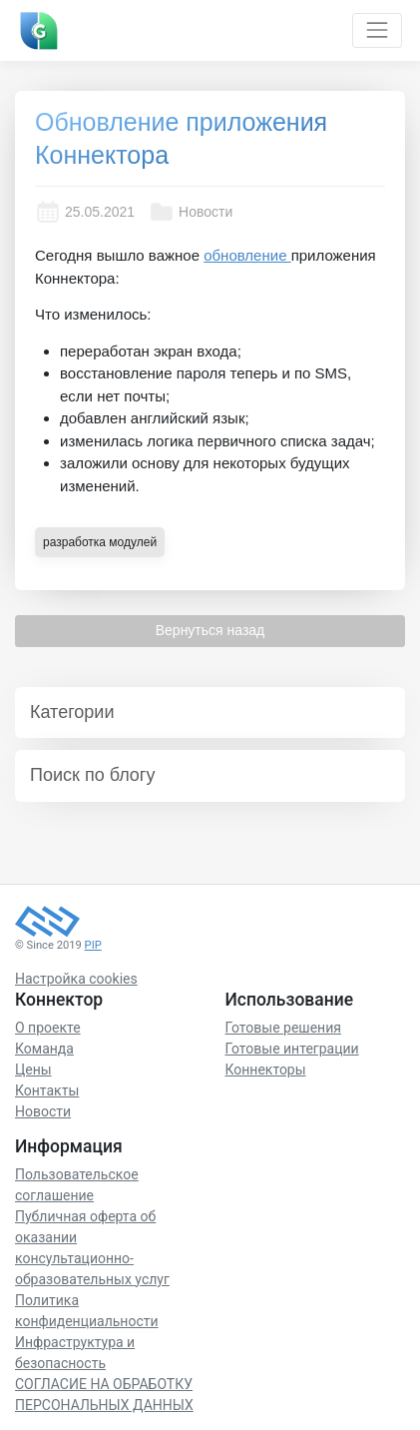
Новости (190, 212)
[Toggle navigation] (376, 30)
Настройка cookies (76, 979)
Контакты (47, 1090)
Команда (44, 1049)
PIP (93, 945)
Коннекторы (265, 1069)
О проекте (48, 1028)
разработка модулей (100, 542)
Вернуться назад (210, 630)
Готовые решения (283, 1028)
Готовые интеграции (292, 1049)
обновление (247, 255)
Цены (33, 1069)
